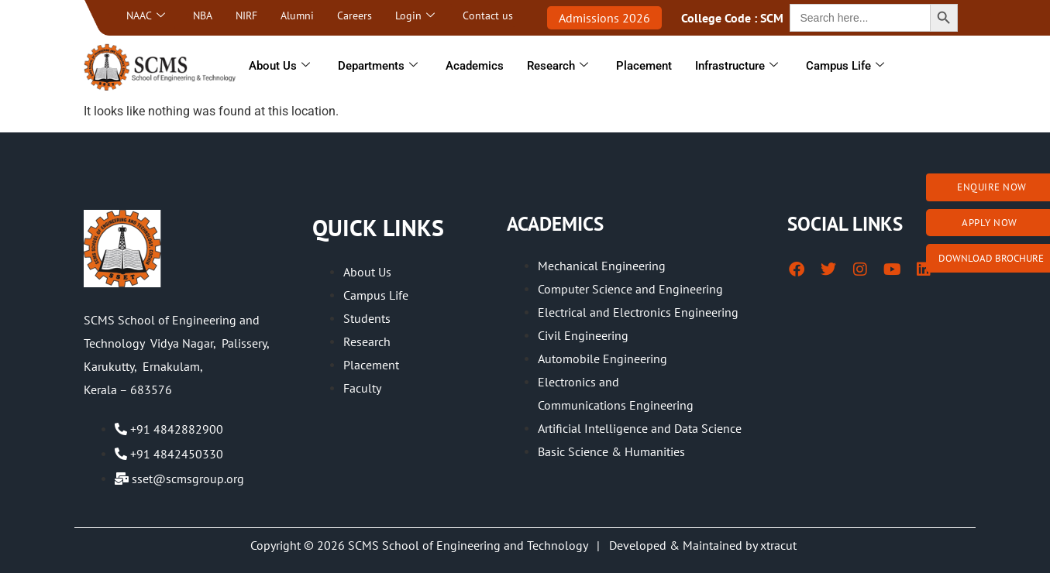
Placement (644, 66)
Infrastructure (736, 66)
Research (557, 66)
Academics (475, 66)
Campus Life (845, 66)
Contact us (488, 15)
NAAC (145, 15)
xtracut (780, 545)
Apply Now (989, 222)
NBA (202, 15)
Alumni (297, 15)
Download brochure (991, 258)
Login (415, 15)
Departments (378, 66)
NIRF (246, 15)
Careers (354, 15)
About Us (279, 66)
